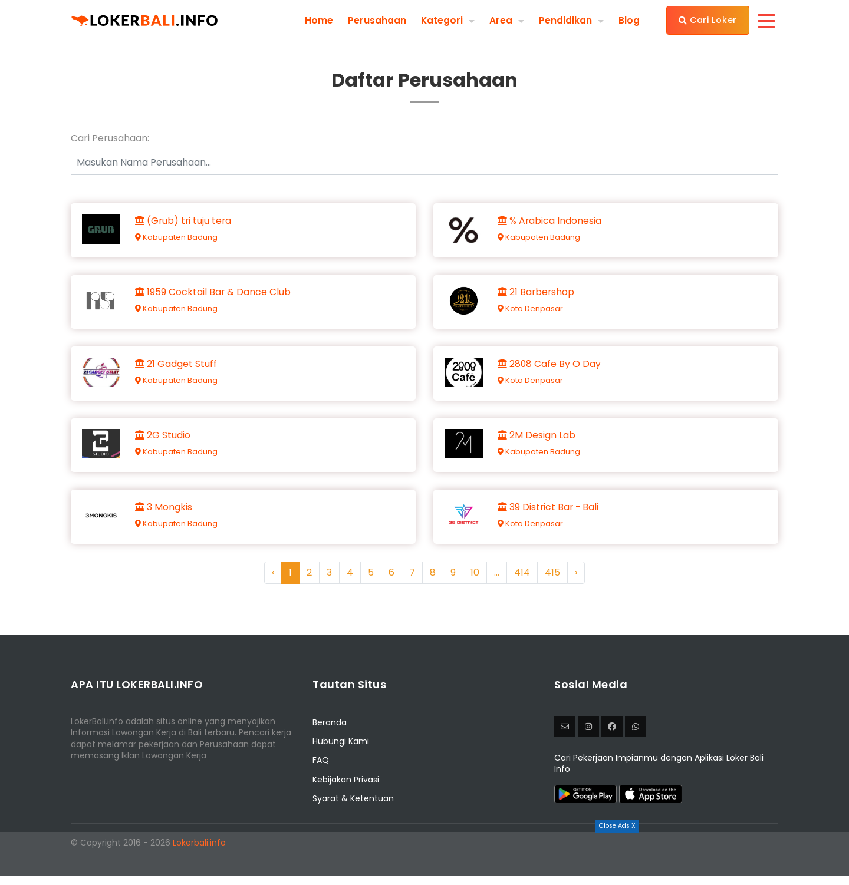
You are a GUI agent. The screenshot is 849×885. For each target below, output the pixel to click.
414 (522, 581)
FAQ (320, 769)
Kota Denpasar (531, 311)
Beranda (329, 731)
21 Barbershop (537, 295)
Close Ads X (617, 825)
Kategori (441, 20)
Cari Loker (708, 20)
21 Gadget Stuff (177, 368)
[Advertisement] (424, 858)
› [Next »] (576, 581)
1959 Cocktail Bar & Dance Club (214, 295)
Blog (629, 20)
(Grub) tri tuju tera (184, 221)
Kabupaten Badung (177, 238)
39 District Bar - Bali (549, 515)
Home (318, 20)
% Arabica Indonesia (550, 221)
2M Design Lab (537, 441)
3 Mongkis (164, 515)
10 (474, 581)
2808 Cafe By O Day (550, 368)
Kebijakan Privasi (345, 788)
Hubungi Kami (340, 751)
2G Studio (163, 441)
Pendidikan (565, 20)
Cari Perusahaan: (110, 138)
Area (500, 20)
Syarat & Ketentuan (353, 808)
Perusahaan (376, 20)
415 (552, 581)
